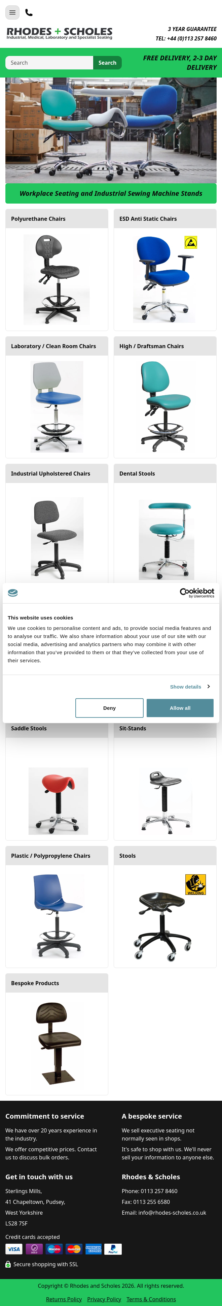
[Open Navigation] (12, 12)
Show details (185, 686)
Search (107, 62)
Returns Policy (64, 1299)
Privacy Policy (104, 1299)
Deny (109, 708)
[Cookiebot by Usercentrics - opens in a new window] (184, 593)
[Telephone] (29, 12)
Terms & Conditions (151, 1299)
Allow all (180, 708)
